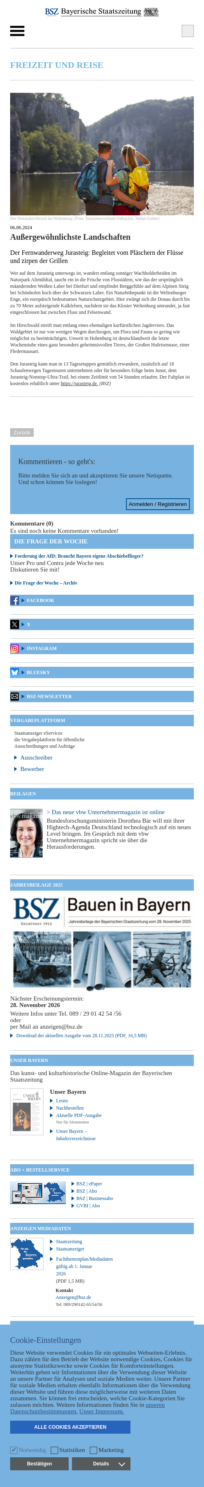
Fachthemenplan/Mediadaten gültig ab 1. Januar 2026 (80, 1270)
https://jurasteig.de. (79, 383)
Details (109, 1464)
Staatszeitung (69, 1241)
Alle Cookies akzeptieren (70, 1427)
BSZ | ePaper (89, 1184)
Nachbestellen (70, 1108)
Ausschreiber (36, 757)
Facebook (40, 600)
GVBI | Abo (88, 1206)
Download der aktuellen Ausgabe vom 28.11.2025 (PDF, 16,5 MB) (81, 1035)
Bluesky (38, 672)
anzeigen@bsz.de (61, 1026)
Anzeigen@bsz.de (73, 1297)
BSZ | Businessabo (94, 1198)
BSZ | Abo (86, 1191)
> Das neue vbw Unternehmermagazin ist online (106, 812)
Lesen (62, 1101)
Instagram (42, 648)
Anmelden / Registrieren (158, 504)
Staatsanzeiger (70, 1249)
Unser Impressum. (101, 1411)
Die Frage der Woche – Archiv (46, 583)
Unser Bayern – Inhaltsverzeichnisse (75, 1134)
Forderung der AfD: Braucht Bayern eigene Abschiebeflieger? (79, 556)
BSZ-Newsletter (49, 696)
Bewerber (32, 769)
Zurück (21, 432)
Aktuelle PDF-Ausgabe (79, 1115)
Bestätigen (39, 1464)
